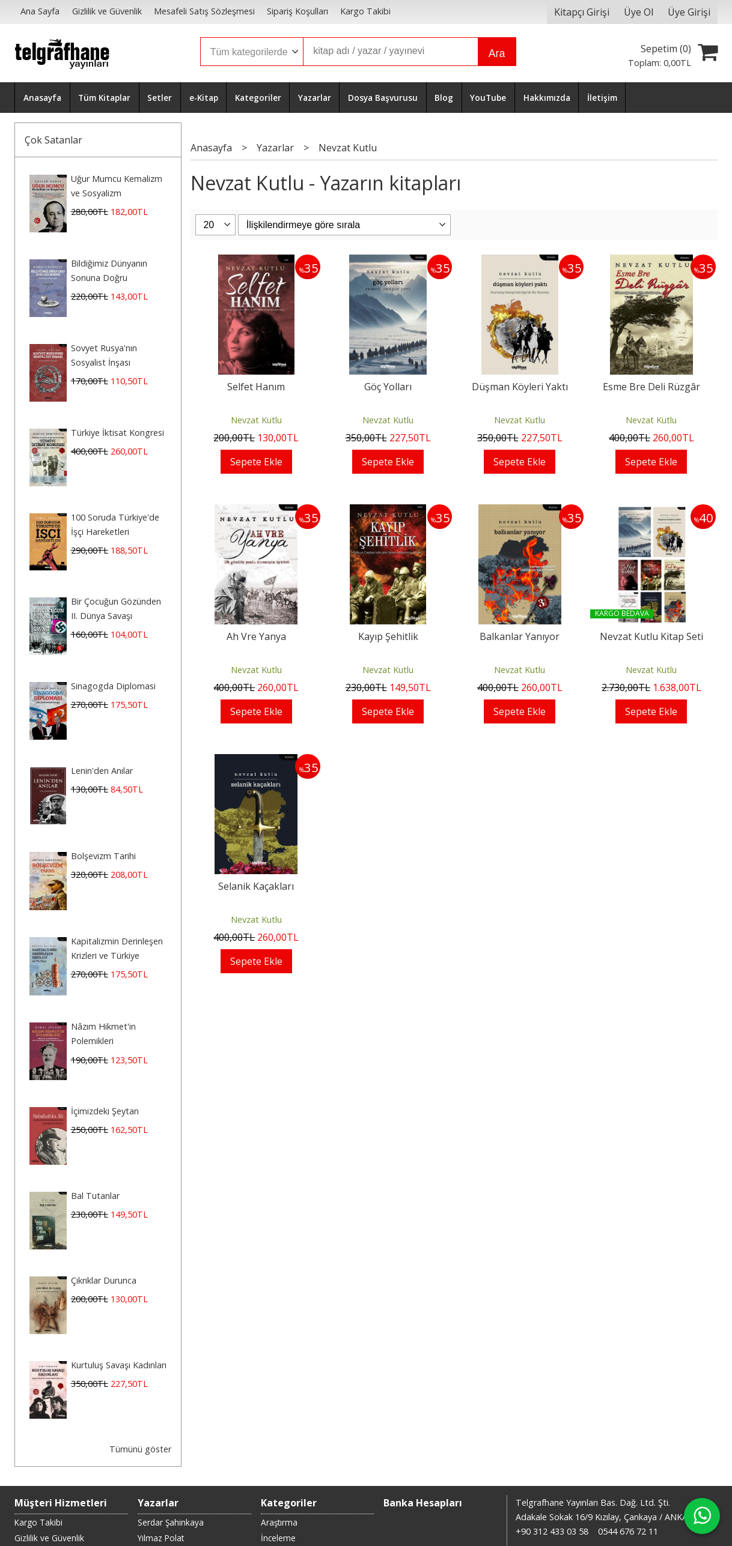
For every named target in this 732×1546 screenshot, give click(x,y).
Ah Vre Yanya (256, 636)
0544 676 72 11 (628, 1531)
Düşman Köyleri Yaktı (520, 386)
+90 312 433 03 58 (552, 1531)
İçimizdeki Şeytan (105, 1111)
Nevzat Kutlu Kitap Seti (651, 636)
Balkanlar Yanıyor (520, 636)
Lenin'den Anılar (102, 770)
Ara (497, 53)
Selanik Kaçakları (256, 886)
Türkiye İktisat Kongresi (117, 432)
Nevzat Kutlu (256, 420)
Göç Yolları (388, 386)
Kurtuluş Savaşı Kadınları (118, 1365)
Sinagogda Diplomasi (113, 686)
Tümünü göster (140, 1449)
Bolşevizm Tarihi (103, 856)
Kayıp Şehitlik (388, 636)
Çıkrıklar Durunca (103, 1280)
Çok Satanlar (53, 139)
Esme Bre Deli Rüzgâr (651, 386)
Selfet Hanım (256, 386)
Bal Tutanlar (95, 1195)
